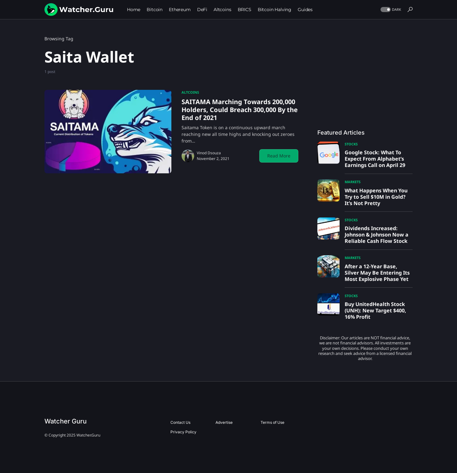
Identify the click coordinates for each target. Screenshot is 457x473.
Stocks (351, 144)
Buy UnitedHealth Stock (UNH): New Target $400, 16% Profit (375, 310)
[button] (390, 9)
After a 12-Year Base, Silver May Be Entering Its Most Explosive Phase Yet (377, 272)
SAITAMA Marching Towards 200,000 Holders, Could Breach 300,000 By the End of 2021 (240, 110)
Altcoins (190, 92)
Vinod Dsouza (209, 153)
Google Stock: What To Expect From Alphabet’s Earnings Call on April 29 (375, 158)
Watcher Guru (65, 421)
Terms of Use (272, 422)
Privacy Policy (183, 432)
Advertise (224, 422)
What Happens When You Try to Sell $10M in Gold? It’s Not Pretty (376, 196)
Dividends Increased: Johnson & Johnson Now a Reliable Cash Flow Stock (376, 234)
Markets (353, 181)
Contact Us (180, 422)
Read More (278, 156)
